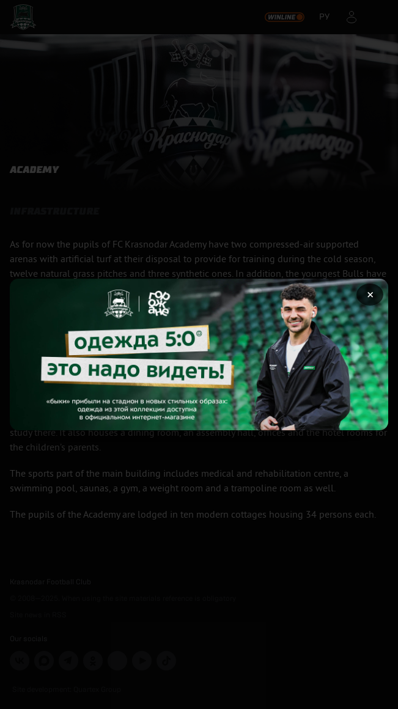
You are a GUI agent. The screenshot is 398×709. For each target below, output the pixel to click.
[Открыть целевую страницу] (199, 354)
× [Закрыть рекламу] (370, 294)
